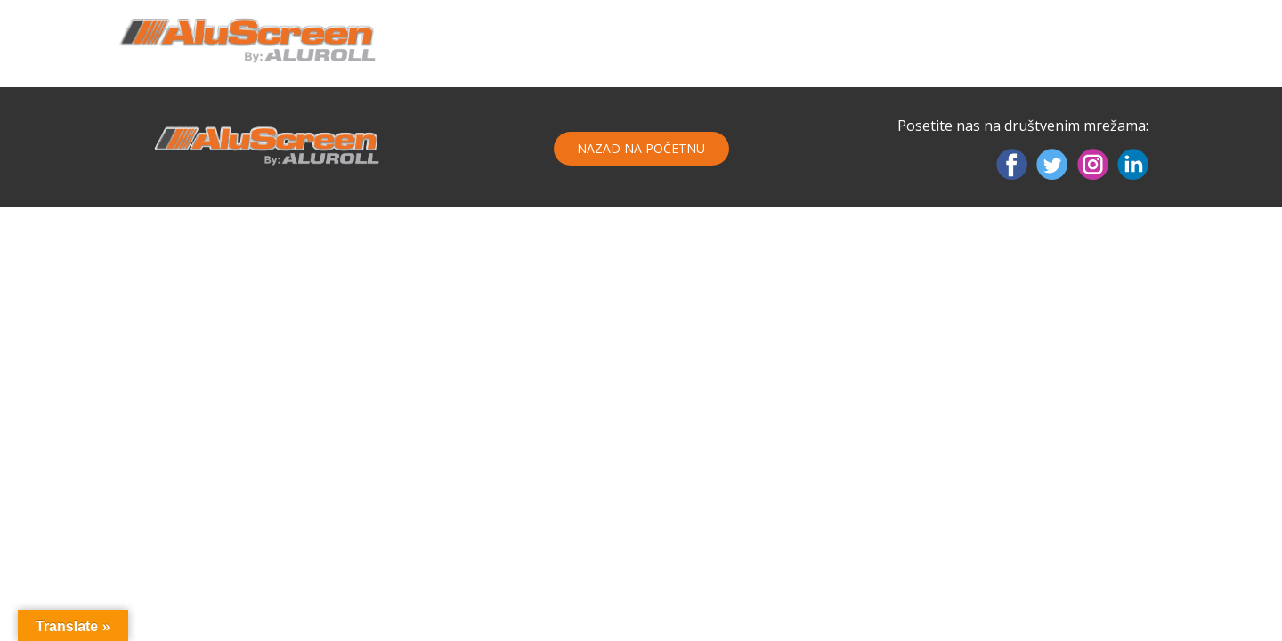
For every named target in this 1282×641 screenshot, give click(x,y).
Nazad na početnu (641, 148)
